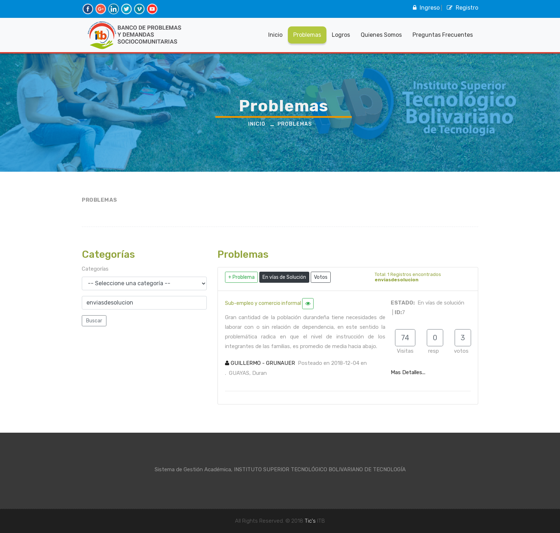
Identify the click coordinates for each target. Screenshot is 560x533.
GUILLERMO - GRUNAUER (260, 363)
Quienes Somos (381, 34)
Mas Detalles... (408, 372)
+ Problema (241, 277)
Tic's (310, 521)
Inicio (275, 34)
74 (405, 337)
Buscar (94, 321)
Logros (341, 34)
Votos (321, 277)
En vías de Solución (284, 277)
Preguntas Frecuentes (442, 34)
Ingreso (425, 7)
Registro (461, 7)
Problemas (307, 34)
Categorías (95, 269)
